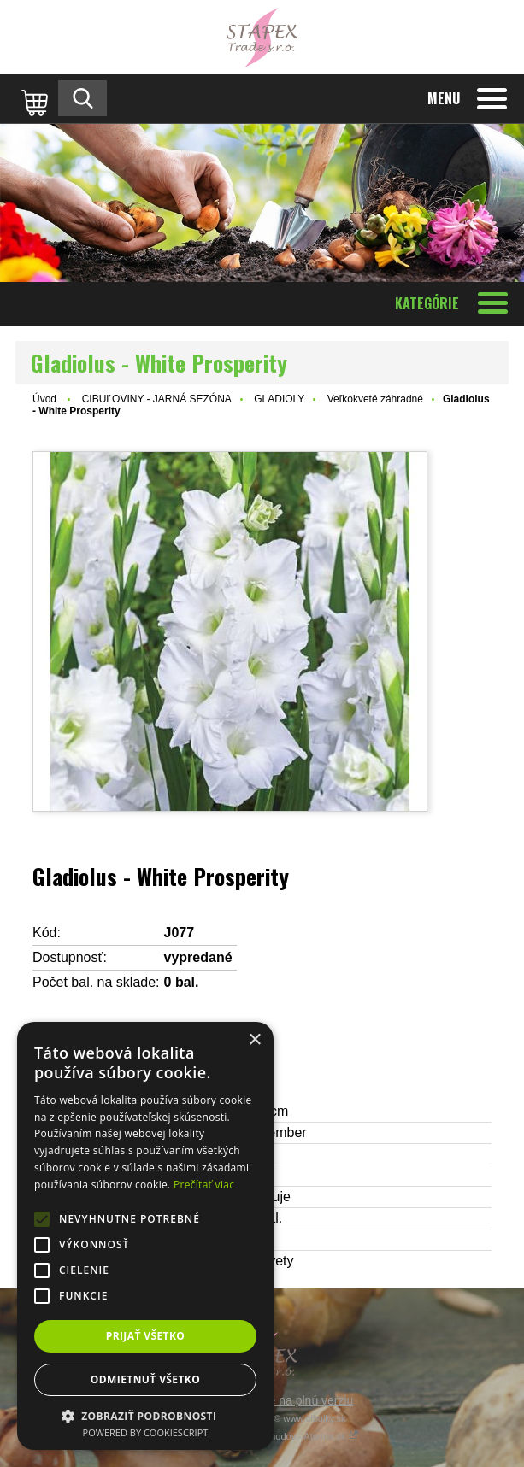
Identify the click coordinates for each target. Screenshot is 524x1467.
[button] (145, 1415)
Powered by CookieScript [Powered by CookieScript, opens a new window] (146, 1432)
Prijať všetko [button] (145, 1336)
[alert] (145, 1236)
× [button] (254, 1040)
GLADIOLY (279, 399)
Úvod (44, 399)
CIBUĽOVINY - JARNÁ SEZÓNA (157, 399)
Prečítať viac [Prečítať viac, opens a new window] (204, 1184)
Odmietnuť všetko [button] (145, 1379)
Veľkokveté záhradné (375, 399)
